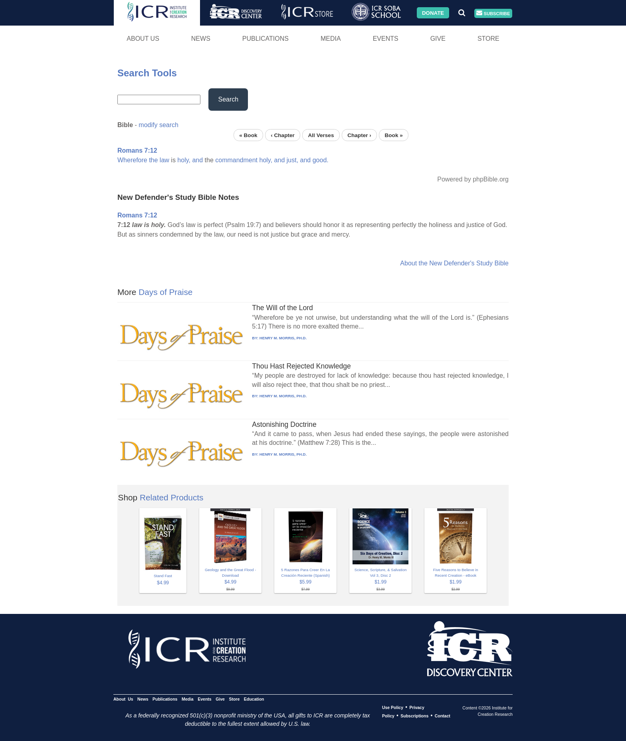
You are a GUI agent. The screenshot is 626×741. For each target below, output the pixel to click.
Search (228, 99)
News (200, 38)
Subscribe (493, 13)
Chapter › (359, 135)
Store (488, 38)
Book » (393, 135)
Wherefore (132, 160)
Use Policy (392, 707)
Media (331, 38)
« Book (248, 135)
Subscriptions (414, 715)
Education (254, 699)
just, (292, 160)
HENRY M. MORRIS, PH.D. (283, 338)
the (153, 160)
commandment (236, 160)
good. (321, 160)
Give (438, 38)
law (164, 160)
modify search (158, 125)
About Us (143, 38)
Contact (442, 715)
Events (385, 38)
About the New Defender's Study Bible (454, 263)
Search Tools (147, 73)
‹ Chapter (283, 135)
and (197, 160)
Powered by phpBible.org (473, 179)
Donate (433, 13)
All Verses (321, 135)
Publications (265, 38)
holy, (183, 160)
